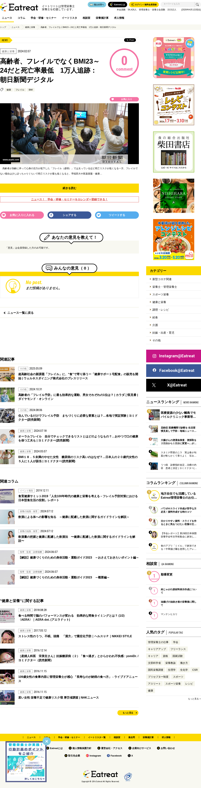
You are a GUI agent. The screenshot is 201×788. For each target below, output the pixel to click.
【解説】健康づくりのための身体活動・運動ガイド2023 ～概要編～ (64, 577)
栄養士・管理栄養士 (164, 286)
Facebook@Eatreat (173, 370)
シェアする (69, 215)
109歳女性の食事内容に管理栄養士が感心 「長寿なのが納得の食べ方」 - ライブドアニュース (78, 678)
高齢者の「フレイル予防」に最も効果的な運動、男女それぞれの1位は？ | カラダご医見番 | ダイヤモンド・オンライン (78, 396)
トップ (3, 27)
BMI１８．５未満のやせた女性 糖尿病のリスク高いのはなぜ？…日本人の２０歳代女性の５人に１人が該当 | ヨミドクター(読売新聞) (78, 459)
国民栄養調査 (155, 669)
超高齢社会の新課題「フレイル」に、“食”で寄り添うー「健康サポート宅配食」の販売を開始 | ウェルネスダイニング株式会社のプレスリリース (78, 376)
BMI (31, 90)
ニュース (7, 17)
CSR (195, 669)
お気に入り (126, 99)
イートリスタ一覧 (97, 737)
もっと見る (128, 713)
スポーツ (178, 676)
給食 (155, 317)
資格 (165, 656)
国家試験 (177, 656)
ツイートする (117, 215)
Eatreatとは (56, 748)
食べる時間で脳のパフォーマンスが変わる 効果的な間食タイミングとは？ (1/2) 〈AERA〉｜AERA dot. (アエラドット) (71, 617)
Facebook (116, 755)
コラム (21, 17)
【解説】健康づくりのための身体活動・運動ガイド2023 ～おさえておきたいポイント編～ (78, 557)
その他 (156, 340)
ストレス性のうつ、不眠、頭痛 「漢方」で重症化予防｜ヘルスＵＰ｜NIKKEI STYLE (75, 636)
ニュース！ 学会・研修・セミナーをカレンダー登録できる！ (69, 199)
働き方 (184, 662)
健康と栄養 (30, 27)
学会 (175, 642)
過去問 (131, 737)
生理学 (172, 669)
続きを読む (69, 188)
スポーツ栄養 (160, 294)
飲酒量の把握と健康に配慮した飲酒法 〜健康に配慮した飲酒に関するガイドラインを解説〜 (76, 538)
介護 (155, 325)
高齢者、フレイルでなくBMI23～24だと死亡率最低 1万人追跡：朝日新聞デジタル (78, 27)
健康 (9, 90)
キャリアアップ (157, 649)
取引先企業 (74, 755)
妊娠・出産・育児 (163, 332)
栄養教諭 (170, 662)
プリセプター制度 (158, 676)
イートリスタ (69, 17)
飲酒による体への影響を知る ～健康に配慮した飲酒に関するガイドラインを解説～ (73, 516)
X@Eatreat (169, 385)
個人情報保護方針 (81, 748)
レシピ (189, 683)
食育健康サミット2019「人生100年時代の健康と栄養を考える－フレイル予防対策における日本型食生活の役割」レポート (78, 498)
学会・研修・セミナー (43, 17)
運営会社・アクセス (111, 748)
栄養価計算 (102, 17)
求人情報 (119, 17)
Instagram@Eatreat (173, 356)
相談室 (86, 17)
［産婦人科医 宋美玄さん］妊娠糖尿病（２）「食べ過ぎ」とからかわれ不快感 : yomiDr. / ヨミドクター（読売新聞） (78, 658)
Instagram (95, 755)
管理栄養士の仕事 (158, 642)
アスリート (154, 683)
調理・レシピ (160, 309)
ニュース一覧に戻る (20, 312)
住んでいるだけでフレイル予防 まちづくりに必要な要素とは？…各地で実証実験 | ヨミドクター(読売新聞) (78, 417)
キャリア (153, 656)
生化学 (184, 669)
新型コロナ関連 (162, 279)
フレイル (20, 90)
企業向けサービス (141, 748)
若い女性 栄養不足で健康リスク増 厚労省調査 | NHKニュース (58, 697)
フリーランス (178, 649)
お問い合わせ (168, 748)
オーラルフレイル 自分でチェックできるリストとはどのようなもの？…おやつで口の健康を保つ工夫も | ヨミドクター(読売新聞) (78, 438)
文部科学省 (154, 662)
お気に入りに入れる (22, 215)
